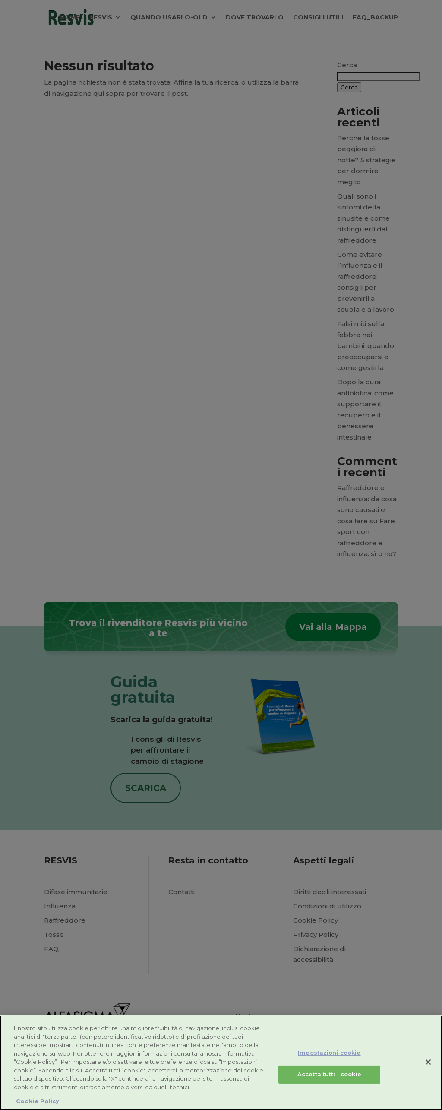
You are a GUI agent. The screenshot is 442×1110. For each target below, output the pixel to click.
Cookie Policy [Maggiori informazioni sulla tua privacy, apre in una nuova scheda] (37, 1100)
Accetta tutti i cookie (329, 1074)
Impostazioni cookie (329, 1052)
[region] (221, 1062)
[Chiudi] (428, 1062)
